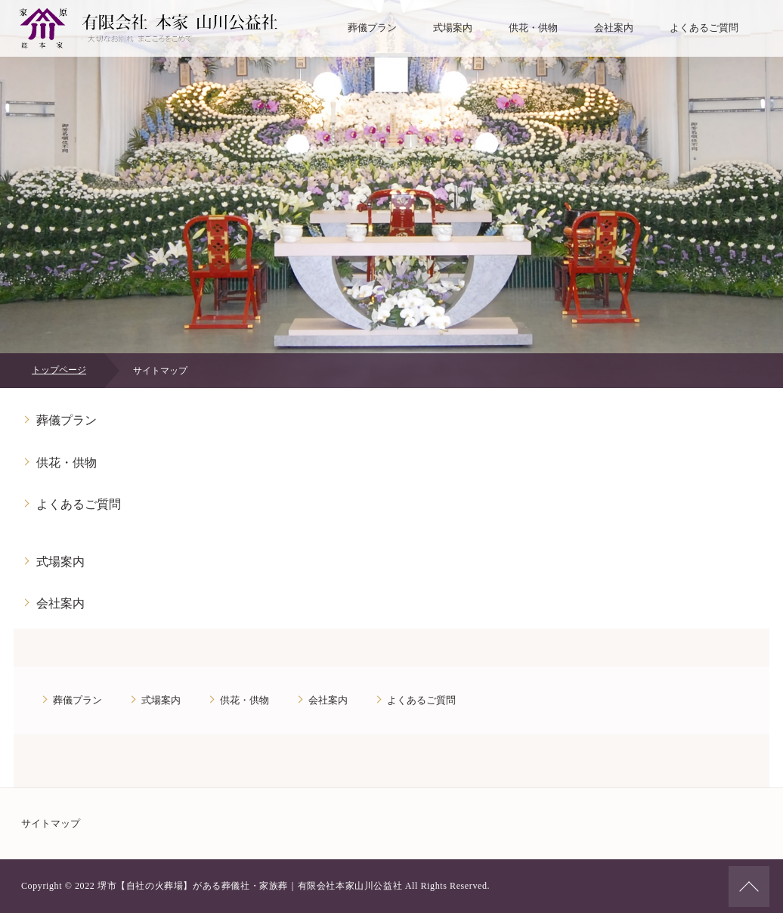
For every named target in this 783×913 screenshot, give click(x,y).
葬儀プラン (372, 27)
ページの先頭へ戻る (749, 886)
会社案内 (613, 27)
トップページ (59, 370)
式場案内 (452, 27)
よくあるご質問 (704, 27)
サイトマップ (50, 823)
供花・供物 (533, 27)
